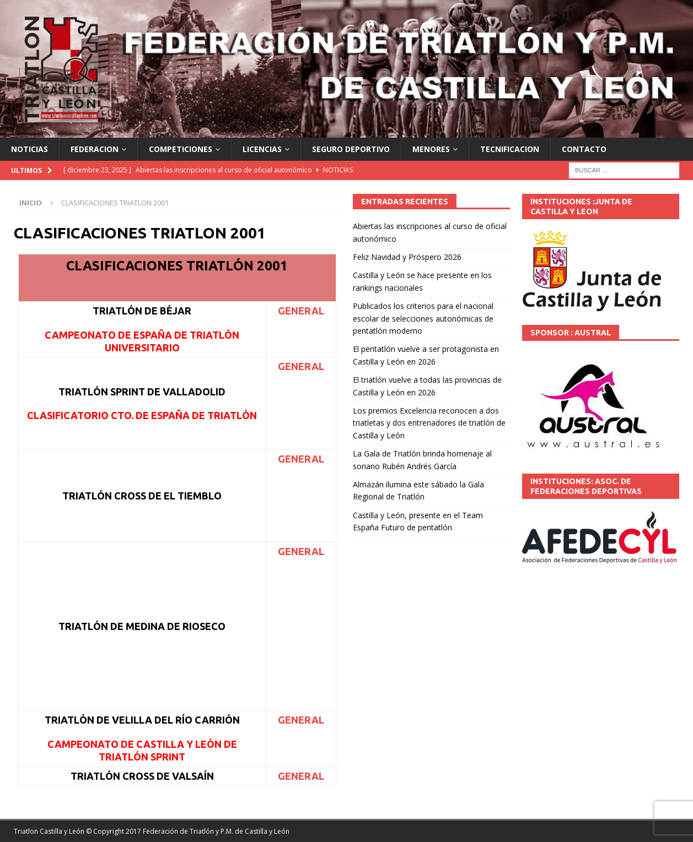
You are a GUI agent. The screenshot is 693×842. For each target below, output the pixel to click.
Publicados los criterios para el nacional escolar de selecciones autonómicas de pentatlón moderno (423, 318)
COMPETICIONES (180, 149)
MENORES (431, 149)
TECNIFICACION (509, 149)
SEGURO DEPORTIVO (351, 149)
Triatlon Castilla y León (49, 831)
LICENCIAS (262, 149)
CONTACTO (584, 149)
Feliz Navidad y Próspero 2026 (407, 257)
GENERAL (301, 310)
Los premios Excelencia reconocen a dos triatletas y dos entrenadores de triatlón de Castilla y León (429, 423)
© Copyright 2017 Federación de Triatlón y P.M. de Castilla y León (187, 831)
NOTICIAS (29, 149)
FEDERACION (95, 149)
